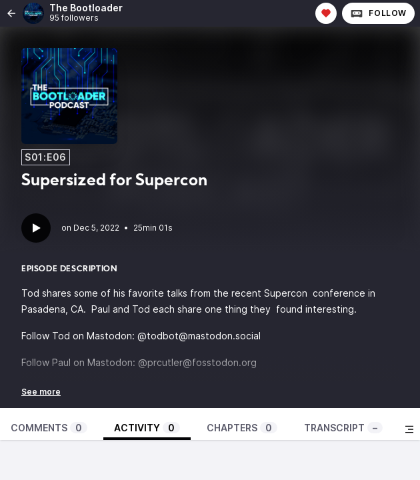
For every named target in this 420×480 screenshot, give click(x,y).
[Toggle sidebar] (409, 429)
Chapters (242, 427)
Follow (378, 13)
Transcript (343, 427)
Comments (49, 427)
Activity (147, 427)
